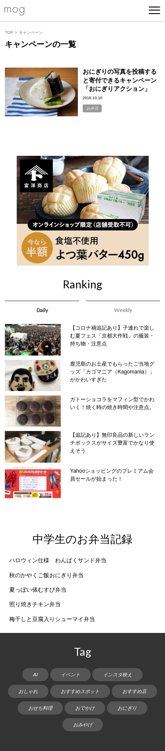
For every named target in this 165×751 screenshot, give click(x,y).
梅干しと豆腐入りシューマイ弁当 (52, 619)
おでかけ (85, 708)
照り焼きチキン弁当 (35, 604)
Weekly (123, 310)
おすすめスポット (80, 691)
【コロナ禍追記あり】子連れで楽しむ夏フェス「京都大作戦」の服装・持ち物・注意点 (112, 336)
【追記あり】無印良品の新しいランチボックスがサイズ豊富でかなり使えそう (112, 443)
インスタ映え (117, 674)
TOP (9, 32)
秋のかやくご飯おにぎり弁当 (46, 575)
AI (35, 674)
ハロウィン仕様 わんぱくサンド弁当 (57, 560)
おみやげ (82, 724)
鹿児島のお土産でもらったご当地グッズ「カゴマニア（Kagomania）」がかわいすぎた (112, 372)
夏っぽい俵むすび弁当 (37, 589)
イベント (70, 674)
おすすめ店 (134, 691)
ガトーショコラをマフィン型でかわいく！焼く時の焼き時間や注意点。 (112, 403)
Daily (42, 310)
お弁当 (92, 108)
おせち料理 (40, 708)
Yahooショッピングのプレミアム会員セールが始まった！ (112, 475)
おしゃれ (28, 691)
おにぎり (127, 708)
